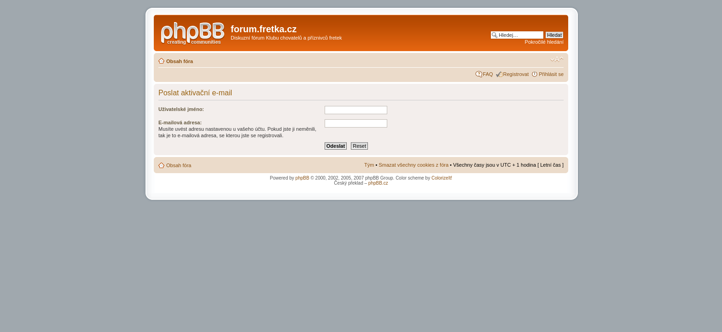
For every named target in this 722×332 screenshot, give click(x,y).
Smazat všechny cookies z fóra (413, 165)
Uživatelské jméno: (181, 109)
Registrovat (516, 74)
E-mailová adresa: (180, 122)
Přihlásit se (551, 74)
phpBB (302, 178)
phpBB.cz (378, 183)
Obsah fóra (179, 61)
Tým (369, 165)
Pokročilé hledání (544, 42)
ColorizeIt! (441, 178)
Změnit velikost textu (557, 59)
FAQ (488, 74)
